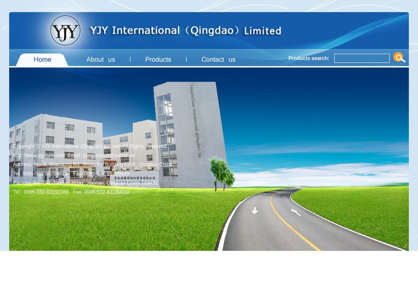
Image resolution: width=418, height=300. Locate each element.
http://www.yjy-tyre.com (39, 155)
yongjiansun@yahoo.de (109, 155)
